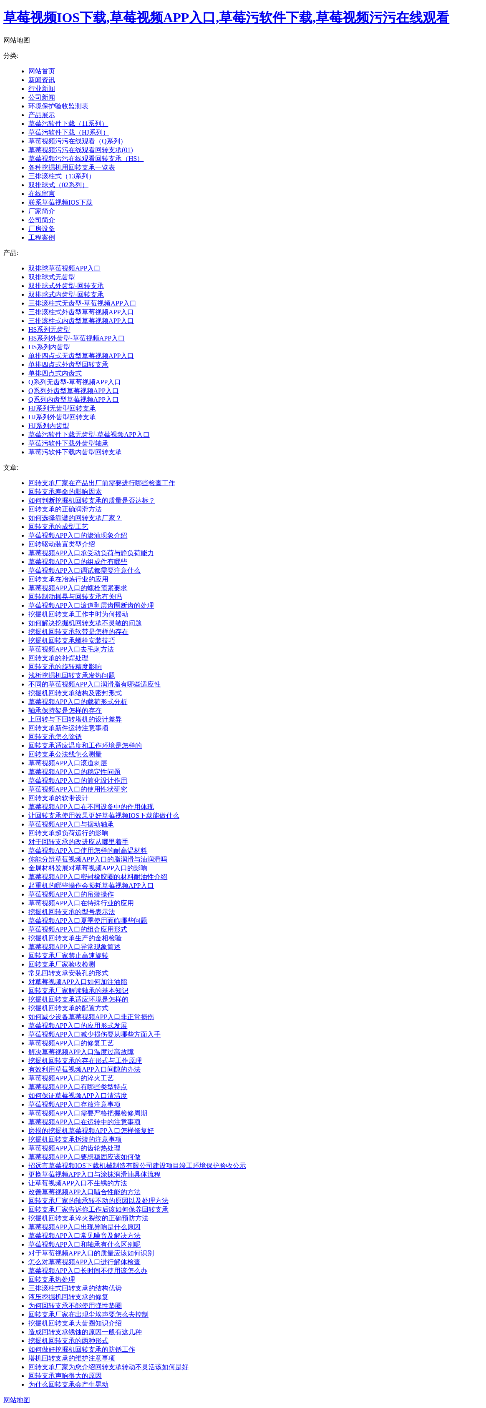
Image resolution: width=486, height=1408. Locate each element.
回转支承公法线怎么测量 (65, 754)
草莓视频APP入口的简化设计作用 (77, 780)
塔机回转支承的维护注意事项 (71, 1358)
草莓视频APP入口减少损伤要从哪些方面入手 (94, 1034)
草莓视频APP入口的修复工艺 (71, 1043)
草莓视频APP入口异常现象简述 (74, 946)
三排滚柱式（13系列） (61, 176)
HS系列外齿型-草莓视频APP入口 (76, 338)
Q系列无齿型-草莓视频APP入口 (74, 382)
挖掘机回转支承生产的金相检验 (75, 938)
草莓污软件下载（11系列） (68, 123)
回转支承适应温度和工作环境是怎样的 (85, 745)
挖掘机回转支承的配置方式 (68, 1008)
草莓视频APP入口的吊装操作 (71, 894)
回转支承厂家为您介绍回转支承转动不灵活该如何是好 (108, 1366)
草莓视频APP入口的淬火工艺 (71, 1078)
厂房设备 (41, 228)
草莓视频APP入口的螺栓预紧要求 (77, 587)
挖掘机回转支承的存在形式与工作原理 (85, 1060)
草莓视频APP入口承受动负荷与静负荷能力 (91, 552)
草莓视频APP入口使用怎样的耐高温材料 (87, 850)
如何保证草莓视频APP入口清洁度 (77, 1095)
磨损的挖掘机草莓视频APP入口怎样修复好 (91, 1130)
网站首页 (41, 71)
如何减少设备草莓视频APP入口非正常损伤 (91, 1016)
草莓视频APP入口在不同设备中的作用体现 (91, 806)
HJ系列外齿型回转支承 (62, 417)
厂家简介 (41, 211)
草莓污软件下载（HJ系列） (68, 132)
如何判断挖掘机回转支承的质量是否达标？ (91, 500)
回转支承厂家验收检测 (61, 964)
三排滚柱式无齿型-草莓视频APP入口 (82, 303)
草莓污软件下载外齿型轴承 (68, 443)
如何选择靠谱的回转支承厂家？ (75, 517)
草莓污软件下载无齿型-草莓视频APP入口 (89, 434)
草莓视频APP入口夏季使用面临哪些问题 (87, 920)
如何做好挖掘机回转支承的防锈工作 (81, 1349)
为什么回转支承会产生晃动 (68, 1384)
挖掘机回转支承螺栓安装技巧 (71, 640)
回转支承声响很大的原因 (65, 1375)
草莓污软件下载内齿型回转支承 (75, 452)
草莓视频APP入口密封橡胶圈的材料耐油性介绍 (97, 876)
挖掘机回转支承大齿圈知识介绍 (75, 1323)
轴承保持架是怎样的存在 (65, 710)
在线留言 (41, 193)
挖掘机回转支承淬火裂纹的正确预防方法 (88, 1218)
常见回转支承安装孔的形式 (68, 973)
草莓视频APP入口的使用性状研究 (77, 789)
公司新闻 (41, 97)
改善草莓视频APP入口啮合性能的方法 (84, 1191)
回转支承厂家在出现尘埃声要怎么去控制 (88, 1314)
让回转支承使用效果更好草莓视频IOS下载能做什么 (103, 815)
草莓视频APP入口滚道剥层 (67, 763)
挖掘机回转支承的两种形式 (68, 1340)
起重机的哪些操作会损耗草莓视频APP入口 (91, 885)
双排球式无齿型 (51, 277)
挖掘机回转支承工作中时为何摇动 (78, 614)
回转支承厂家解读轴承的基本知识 (78, 990)
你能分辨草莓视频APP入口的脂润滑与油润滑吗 (97, 859)
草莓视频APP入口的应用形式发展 (77, 1025)
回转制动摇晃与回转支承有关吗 (75, 596)
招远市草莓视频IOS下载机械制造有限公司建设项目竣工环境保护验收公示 (137, 1165)
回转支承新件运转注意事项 (68, 728)
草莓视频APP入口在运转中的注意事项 (84, 1121)
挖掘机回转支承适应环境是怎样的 (78, 999)
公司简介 (41, 219)
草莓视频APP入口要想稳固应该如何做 (84, 1156)
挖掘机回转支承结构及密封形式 (75, 692)
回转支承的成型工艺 (58, 526)
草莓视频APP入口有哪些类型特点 (77, 1086)
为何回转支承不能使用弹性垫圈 (75, 1305)
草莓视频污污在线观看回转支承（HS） (86, 158)
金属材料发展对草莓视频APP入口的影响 (87, 868)
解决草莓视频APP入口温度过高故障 (81, 1051)
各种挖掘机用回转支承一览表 (71, 167)
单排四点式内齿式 (55, 373)
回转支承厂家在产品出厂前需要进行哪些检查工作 (101, 482)
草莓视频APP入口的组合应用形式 (77, 929)
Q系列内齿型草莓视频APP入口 (73, 399)
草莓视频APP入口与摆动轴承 (71, 824)
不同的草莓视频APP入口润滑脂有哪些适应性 (94, 684)
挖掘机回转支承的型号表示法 (71, 911)
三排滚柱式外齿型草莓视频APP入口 (81, 312)
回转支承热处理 (51, 1279)
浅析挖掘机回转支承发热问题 (71, 675)
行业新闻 (41, 88)
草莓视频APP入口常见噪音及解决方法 (84, 1235)
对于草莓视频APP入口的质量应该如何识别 (91, 1253)
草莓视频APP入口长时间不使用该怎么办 (87, 1270)
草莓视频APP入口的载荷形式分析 (77, 701)
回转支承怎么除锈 (55, 736)
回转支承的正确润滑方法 (65, 509)
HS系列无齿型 (49, 329)
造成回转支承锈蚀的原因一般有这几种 (85, 1331)
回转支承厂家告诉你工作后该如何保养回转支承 (98, 1209)
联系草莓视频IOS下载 (60, 202)
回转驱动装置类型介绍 (61, 544)
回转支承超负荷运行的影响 (68, 833)
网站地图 (16, 1399)
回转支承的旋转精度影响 (65, 666)
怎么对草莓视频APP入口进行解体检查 (84, 1261)
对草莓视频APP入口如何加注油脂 (77, 981)
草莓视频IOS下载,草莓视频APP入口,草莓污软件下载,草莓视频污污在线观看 (226, 17)
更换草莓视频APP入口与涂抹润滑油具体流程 (94, 1174)
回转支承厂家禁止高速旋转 (68, 955)
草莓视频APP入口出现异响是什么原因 (84, 1226)
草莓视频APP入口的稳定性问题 (74, 771)
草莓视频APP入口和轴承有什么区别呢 (84, 1244)
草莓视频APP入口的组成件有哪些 (77, 561)
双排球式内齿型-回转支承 (66, 294)
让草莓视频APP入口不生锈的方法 (77, 1183)
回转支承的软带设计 (58, 798)
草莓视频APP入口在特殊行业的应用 (81, 903)
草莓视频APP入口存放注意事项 (74, 1104)
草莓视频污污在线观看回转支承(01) (80, 149)
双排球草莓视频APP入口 (64, 268)
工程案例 (41, 237)
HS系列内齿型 (49, 347)
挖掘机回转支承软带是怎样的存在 (78, 631)
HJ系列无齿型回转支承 (62, 408)
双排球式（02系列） (58, 184)
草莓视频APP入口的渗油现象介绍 (77, 535)
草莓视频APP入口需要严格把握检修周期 (87, 1113)
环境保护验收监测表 (58, 106)
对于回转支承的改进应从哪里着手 (78, 841)
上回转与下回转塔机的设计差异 (75, 719)
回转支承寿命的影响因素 (65, 491)
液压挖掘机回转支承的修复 (68, 1296)
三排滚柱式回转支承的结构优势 (75, 1288)
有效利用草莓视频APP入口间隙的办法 (84, 1069)
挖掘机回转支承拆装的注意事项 (75, 1139)
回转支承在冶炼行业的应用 (68, 579)
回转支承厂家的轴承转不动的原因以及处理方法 (98, 1200)
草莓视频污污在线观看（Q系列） (77, 141)
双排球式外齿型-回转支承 (66, 285)
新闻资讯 (41, 79)
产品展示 (41, 114)
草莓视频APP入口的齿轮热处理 (74, 1148)
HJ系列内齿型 (48, 425)
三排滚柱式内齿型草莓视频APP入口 (81, 320)
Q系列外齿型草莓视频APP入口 (73, 390)
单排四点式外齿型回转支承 (68, 364)
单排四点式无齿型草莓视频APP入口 (81, 355)
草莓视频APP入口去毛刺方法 (71, 649)
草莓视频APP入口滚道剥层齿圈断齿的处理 (91, 605)
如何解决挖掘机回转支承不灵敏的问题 (85, 622)
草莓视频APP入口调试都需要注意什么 (84, 570)
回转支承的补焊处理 (58, 657)
